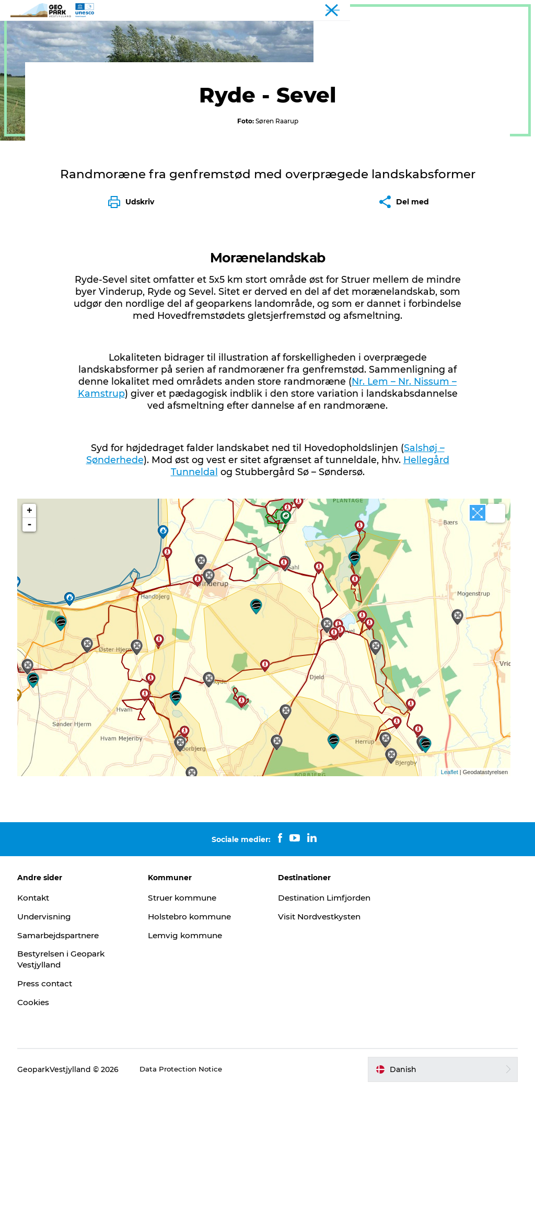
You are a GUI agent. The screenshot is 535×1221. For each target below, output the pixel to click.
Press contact (50, 1115)
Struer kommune (186, 1029)
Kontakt (338, 34)
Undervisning (49, 1048)
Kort (298, 34)
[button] (440, 1200)
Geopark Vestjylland (494, 10)
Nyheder (257, 34)
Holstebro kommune (193, 1048)
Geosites (67, 67)
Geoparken (203, 34)
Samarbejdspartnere (66, 1067)
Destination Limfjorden (328, 1029)
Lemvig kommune (188, 1067)
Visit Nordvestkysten (322, 1048)
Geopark (26, 67)
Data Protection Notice (186, 1200)
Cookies (37, 1133)
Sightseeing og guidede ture (146, 67)
